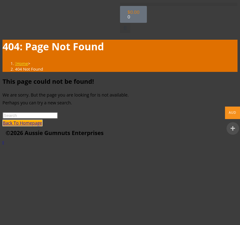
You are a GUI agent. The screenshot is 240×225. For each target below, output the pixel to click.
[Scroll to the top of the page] (3, 143)
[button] (179, 4)
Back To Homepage (22, 123)
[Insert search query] (30, 115)
